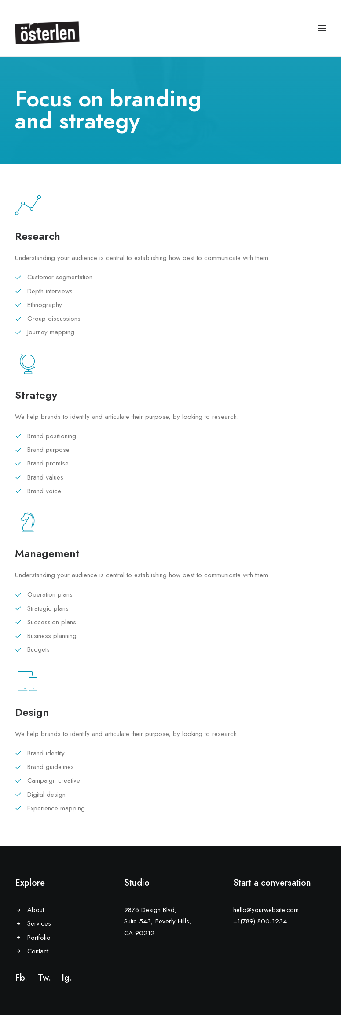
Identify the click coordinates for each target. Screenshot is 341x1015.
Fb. (21, 977)
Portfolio (39, 937)
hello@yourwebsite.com (266, 910)
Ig (66, 977)
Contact (37, 951)
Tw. (44, 977)
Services (39, 923)
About (35, 910)
